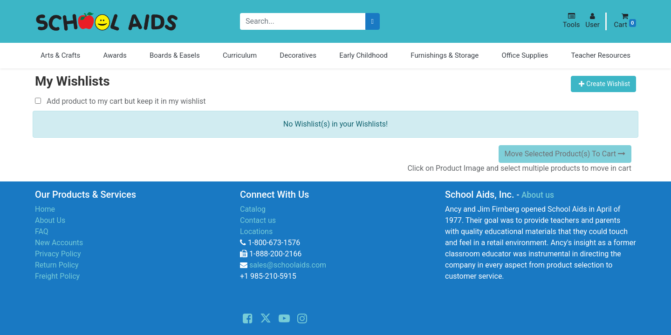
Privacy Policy (58, 253)
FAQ (41, 231)
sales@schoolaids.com (287, 265)
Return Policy (56, 265)
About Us (50, 220)
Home (45, 209)
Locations (256, 231)
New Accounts (59, 242)
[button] (571, 21)
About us (537, 195)
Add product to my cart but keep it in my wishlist (120, 101)
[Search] (372, 21)
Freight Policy (57, 276)
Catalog (253, 209)
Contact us (258, 220)
